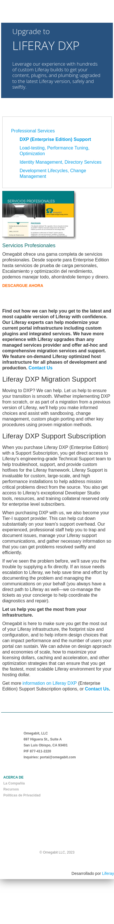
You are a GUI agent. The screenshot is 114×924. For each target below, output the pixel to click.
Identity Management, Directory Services (60, 162)
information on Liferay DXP (49, 683)
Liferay (108, 873)
